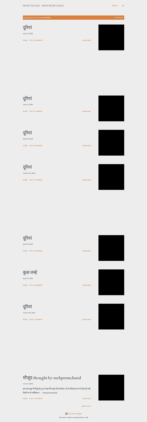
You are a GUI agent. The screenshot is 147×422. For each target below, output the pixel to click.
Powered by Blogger (73, 414)
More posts (86, 406)
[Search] (114, 5)
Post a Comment (36, 40)
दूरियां (27, 27)
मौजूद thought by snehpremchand (52, 377)
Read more (86, 40)
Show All (119, 17)
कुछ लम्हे (30, 272)
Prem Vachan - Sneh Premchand (43, 5)
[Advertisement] (57, 73)
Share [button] (25, 40)
